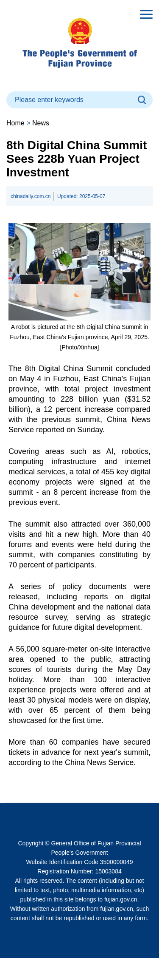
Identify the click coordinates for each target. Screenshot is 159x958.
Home (15, 123)
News (40, 123)
